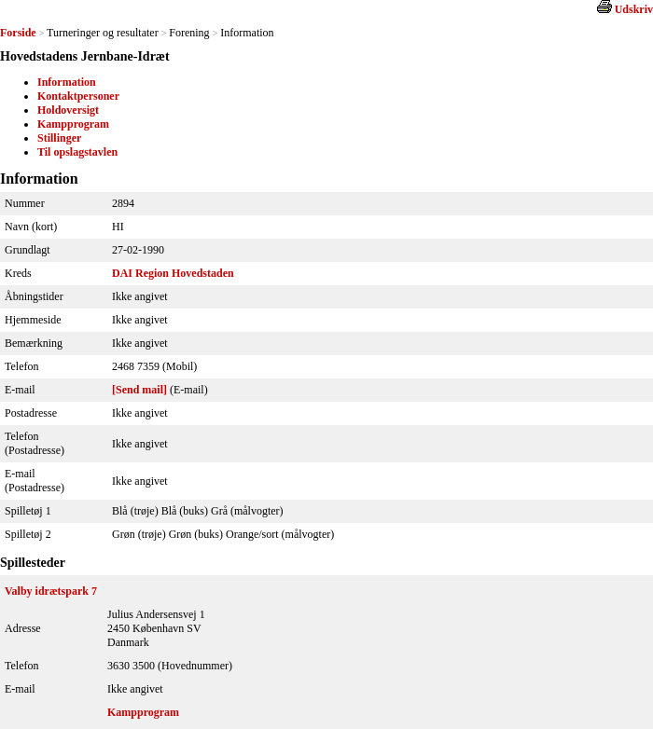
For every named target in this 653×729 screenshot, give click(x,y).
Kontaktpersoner (78, 96)
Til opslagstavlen (77, 151)
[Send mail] (139, 389)
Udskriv (634, 9)
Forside (18, 32)
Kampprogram (73, 124)
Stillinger (59, 137)
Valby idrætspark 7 (51, 591)
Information (66, 82)
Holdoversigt (68, 110)
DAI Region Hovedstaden (173, 273)
